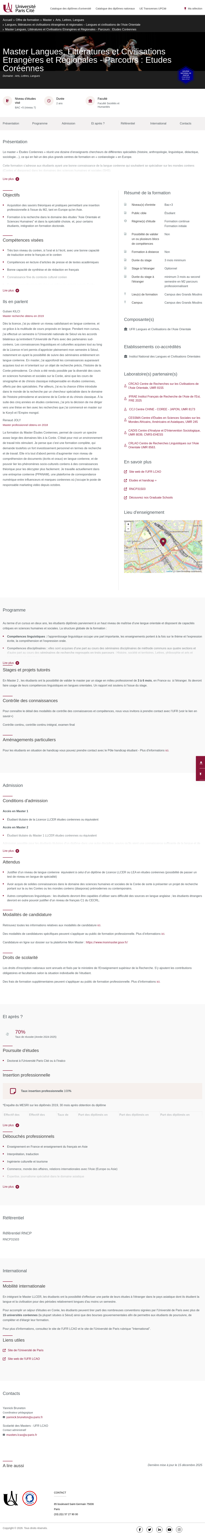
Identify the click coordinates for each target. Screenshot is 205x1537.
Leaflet (169, 571)
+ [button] (128, 524)
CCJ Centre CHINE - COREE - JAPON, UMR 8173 (159, 409)
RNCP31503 (135, 489)
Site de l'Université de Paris (23, 1350)
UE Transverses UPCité (152, 8)
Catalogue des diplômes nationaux (115, 8)
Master (47, 19)
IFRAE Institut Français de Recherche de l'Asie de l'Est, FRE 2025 (162, 398)
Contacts (185, 123)
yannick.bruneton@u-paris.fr (24, 1417)
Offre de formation (27, 19)
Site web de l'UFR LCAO (142, 471)
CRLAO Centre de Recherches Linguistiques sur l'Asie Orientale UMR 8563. (161, 445)
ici (166, 750)
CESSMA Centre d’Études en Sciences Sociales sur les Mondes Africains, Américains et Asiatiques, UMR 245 (162, 419)
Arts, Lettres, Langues (69, 19)
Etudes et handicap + (140, 480)
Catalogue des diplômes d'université (70, 8)
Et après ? (98, 123)
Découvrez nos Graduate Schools (148, 497)
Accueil (7, 19)
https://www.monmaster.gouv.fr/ (107, 942)
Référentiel (128, 123)
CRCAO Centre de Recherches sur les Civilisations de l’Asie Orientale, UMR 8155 (161, 385)
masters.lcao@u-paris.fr (21, 1435)
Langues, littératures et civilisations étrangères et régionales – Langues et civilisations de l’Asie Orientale (72, 24)
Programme (40, 123)
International (158, 123)
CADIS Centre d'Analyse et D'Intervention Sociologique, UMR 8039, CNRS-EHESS (162, 432)
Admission (68, 123)
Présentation (11, 123)
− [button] (128, 529)
